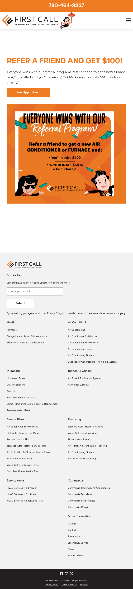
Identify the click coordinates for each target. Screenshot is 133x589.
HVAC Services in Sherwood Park (25, 501)
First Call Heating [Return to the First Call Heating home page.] (61, 581)
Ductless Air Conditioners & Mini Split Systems (92, 362)
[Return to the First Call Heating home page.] (30, 20)
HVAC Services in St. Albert (21, 494)
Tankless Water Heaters (19, 410)
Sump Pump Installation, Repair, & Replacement (32, 404)
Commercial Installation (80, 494)
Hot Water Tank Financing (82, 458)
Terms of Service (69, 585)
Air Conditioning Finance (81, 355)
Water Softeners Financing (82, 433)
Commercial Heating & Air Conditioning (89, 488)
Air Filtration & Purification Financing (87, 446)
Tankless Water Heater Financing (85, 427)
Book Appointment (28, 92)
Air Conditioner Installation (82, 336)
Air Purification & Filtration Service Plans (28, 452)
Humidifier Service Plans (20, 458)
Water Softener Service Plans (23, 465)
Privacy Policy (51, 585)
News (71, 549)
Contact (72, 530)
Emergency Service (78, 543)
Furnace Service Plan (18, 439)
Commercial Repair (78, 507)
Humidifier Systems (78, 385)
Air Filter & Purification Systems (85, 378)
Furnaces (12, 330)
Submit (20, 303)
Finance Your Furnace (79, 439)
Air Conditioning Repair (80, 349)
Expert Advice (75, 555)
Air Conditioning (76, 330)
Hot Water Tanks (16, 378)
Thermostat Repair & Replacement (25, 343)
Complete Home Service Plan (23, 471)
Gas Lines (12, 391)
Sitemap (84, 585)
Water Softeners (16, 385)
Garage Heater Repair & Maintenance (27, 336)
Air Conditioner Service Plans (83, 343)
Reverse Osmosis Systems (21, 397)
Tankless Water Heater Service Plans (26, 446)
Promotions (74, 536)
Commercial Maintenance (81, 501)
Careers (72, 524)
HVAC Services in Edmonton (22, 488)
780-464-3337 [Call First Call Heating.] (66, 6)
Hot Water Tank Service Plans (23, 433)
